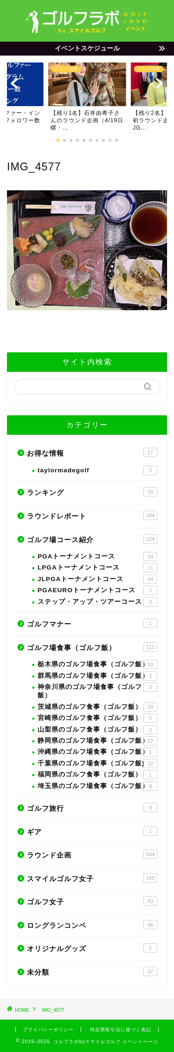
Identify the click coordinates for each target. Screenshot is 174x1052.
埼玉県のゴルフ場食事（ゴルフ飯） (97, 786)
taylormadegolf (97, 470)
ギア (92, 831)
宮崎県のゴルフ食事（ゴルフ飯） (97, 718)
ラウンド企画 (92, 854)
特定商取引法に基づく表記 (120, 1029)
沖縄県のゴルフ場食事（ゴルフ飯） (97, 752)
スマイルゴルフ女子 (92, 878)
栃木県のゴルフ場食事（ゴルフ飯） (97, 664)
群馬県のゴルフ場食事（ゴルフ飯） (97, 676)
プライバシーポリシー (48, 1029)
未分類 (92, 971)
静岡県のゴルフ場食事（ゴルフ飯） (97, 740)
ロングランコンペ (92, 924)
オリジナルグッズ (92, 947)
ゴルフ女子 (92, 901)
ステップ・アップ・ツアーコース (97, 602)
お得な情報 (92, 452)
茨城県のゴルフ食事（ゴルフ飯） (97, 707)
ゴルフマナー (92, 623)
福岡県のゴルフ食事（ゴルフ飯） (97, 774)
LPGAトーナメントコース (97, 567)
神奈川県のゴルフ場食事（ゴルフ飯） (97, 691)
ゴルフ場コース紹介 (92, 539)
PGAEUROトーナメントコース (97, 590)
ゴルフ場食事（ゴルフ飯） (92, 646)
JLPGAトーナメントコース (97, 579)
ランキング (92, 491)
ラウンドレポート (92, 515)
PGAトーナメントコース (97, 556)
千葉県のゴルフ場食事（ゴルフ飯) (97, 763)
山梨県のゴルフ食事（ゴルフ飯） (97, 729)
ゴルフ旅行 (92, 807)
